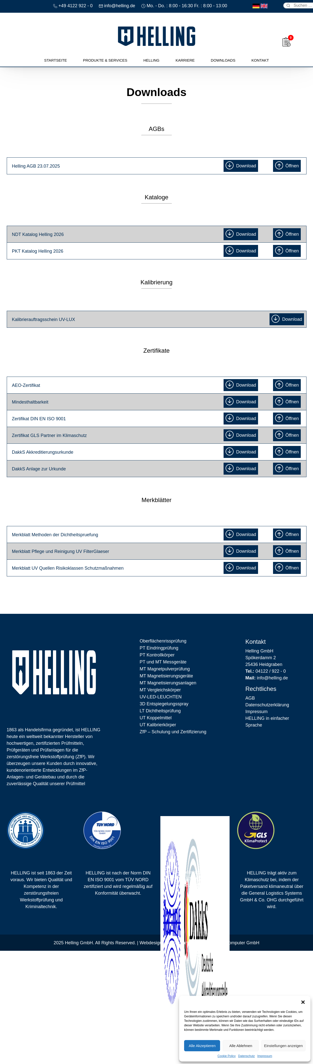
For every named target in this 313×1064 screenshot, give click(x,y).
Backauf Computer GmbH (233, 942)
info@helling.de (266, 677)
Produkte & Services (105, 60)
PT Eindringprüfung (159, 647)
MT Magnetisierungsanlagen (168, 682)
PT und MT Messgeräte (163, 661)
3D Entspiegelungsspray (164, 703)
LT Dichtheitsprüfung (160, 710)
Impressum (264, 1056)
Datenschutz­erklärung (267, 704)
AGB (250, 698)
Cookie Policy (227, 1056)
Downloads (223, 60)
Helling (151, 60)
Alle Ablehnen (240, 1046)
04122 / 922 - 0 (265, 671)
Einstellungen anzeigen (283, 1046)
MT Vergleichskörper (160, 689)
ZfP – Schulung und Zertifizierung (173, 731)
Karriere (185, 60)
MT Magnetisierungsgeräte (166, 675)
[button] (303, 1002)
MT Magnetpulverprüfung (165, 668)
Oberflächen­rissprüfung (163, 640)
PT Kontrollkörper (157, 654)
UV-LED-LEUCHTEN (161, 696)
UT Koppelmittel (156, 717)
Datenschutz (246, 1056)
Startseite (55, 60)
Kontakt (260, 60)
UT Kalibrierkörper (158, 724)
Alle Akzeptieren (202, 1046)
